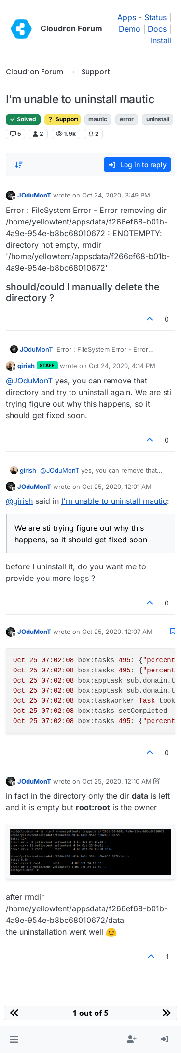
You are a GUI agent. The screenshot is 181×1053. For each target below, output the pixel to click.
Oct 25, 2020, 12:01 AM (117, 486)
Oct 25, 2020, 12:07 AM (117, 631)
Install (161, 40)
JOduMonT (34, 195)
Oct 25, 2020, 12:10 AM (117, 781)
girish (26, 365)
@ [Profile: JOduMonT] (29, 380)
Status (155, 17)
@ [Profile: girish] (19, 501)
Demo (129, 29)
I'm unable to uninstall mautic (114, 501)
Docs (157, 29)
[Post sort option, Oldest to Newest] (19, 165)
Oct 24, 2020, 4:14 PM (122, 365)
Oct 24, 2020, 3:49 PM (116, 195)
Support (62, 119)
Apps (126, 17)
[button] (14, 1039)
